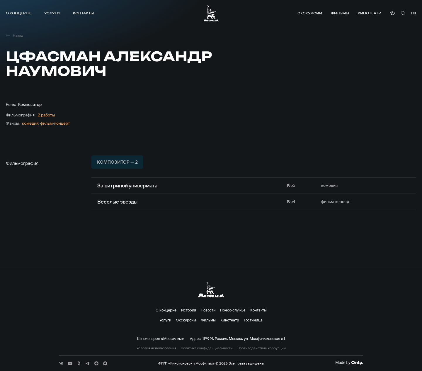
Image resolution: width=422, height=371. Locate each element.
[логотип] (211, 13)
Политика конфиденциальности (207, 348)
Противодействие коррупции (261, 348)
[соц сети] (61, 363)
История (188, 310)
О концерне (18, 13)
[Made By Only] (349, 362)
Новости (208, 310)
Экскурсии (309, 13)
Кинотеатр (369, 13)
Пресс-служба (233, 310)
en (413, 13)
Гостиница (253, 320)
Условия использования (156, 348)
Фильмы (340, 13)
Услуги (52, 13)
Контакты (83, 13)
